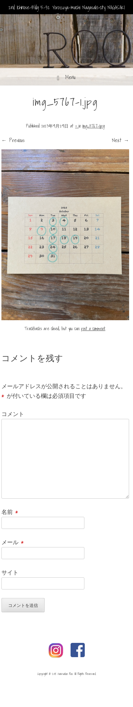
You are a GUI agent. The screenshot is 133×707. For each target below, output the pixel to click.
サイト (9, 572)
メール (12, 542)
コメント (12, 414)
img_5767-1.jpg (94, 126)
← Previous (12, 140)
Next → (120, 140)
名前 (9, 511)
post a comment (93, 328)
